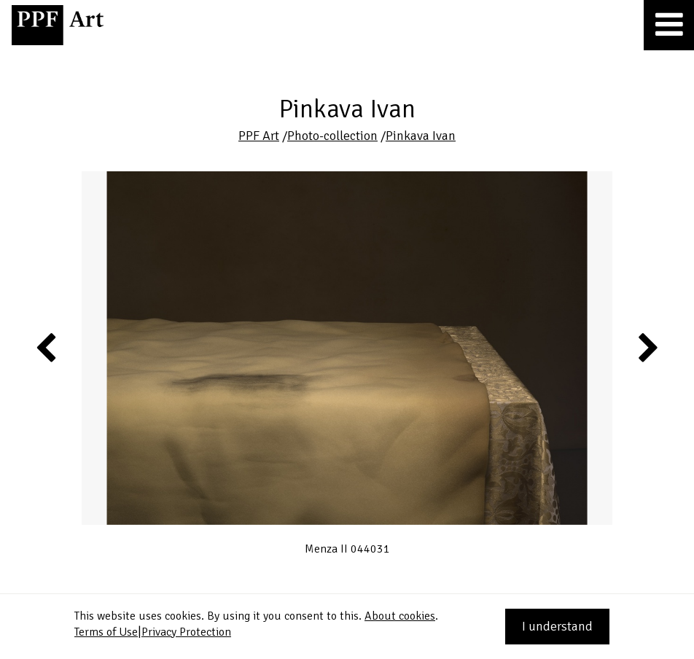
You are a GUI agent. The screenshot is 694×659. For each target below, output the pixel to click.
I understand (557, 626)
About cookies (399, 616)
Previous (46, 347)
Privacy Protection (186, 632)
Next (647, 347)
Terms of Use (106, 632)
